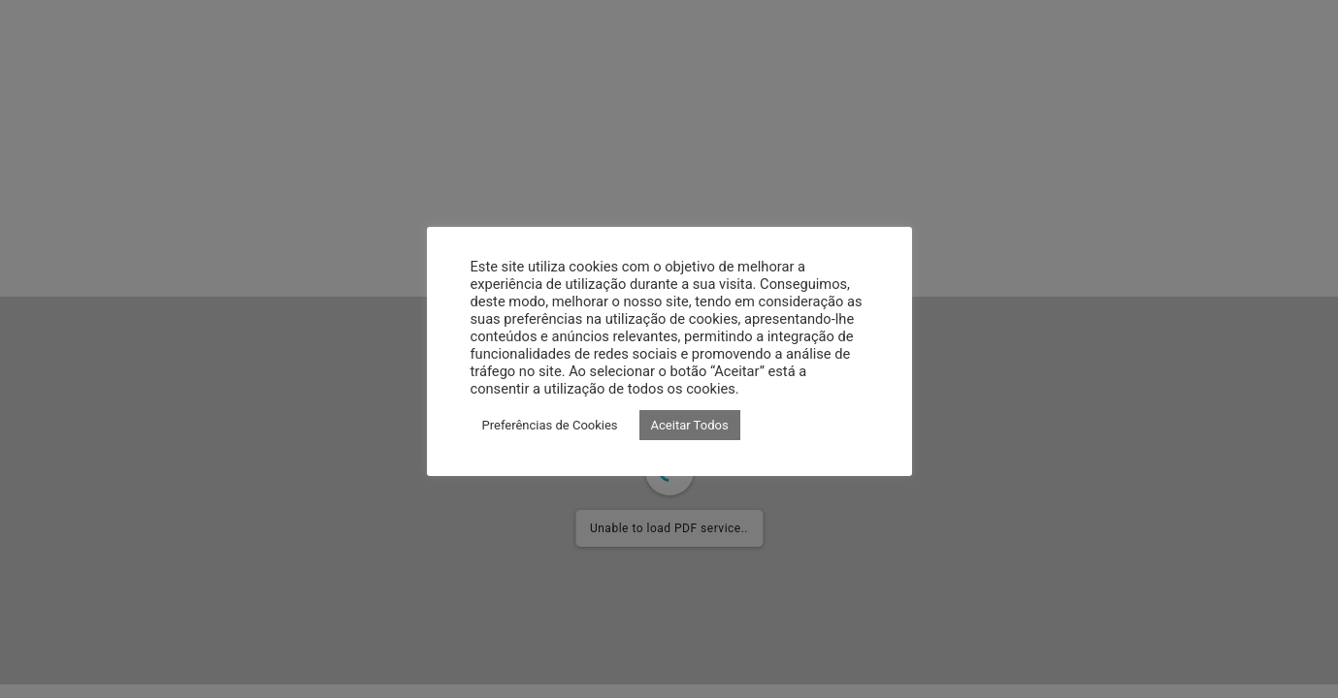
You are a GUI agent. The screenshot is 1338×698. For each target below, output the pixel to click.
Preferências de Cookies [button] (550, 425)
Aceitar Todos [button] (690, 425)
